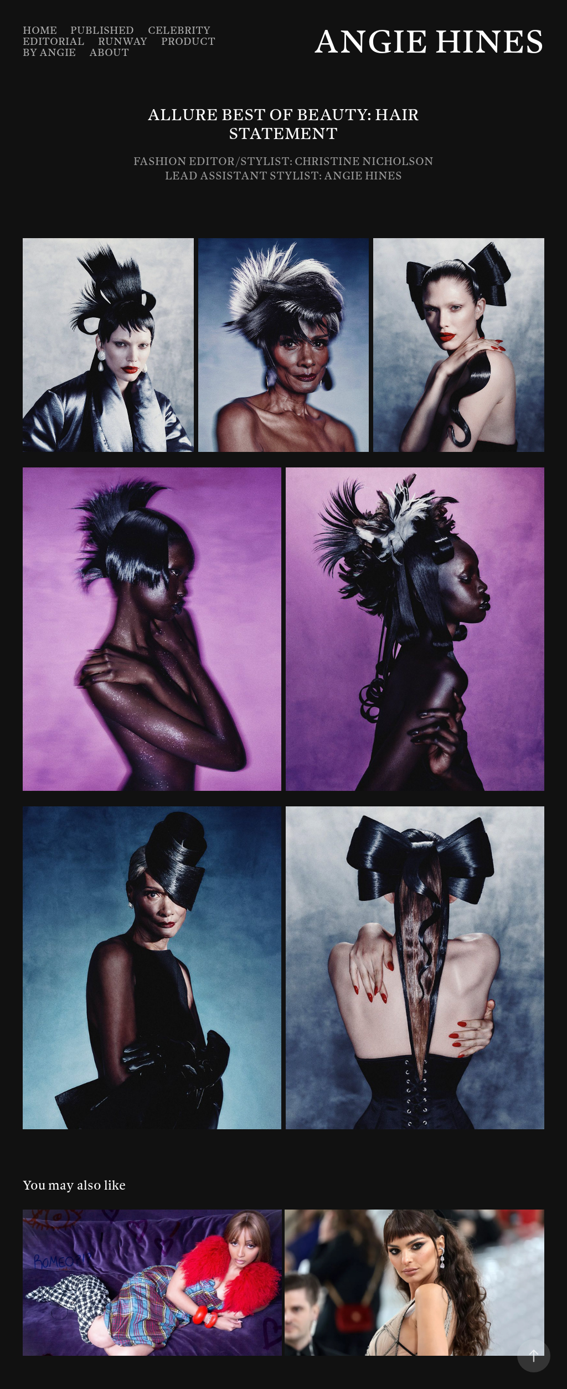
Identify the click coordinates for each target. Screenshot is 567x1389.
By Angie (49, 52)
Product (188, 41)
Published (102, 30)
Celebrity (179, 30)
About (109, 52)
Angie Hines (428, 41)
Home (40, 30)
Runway (122, 41)
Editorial (54, 41)
